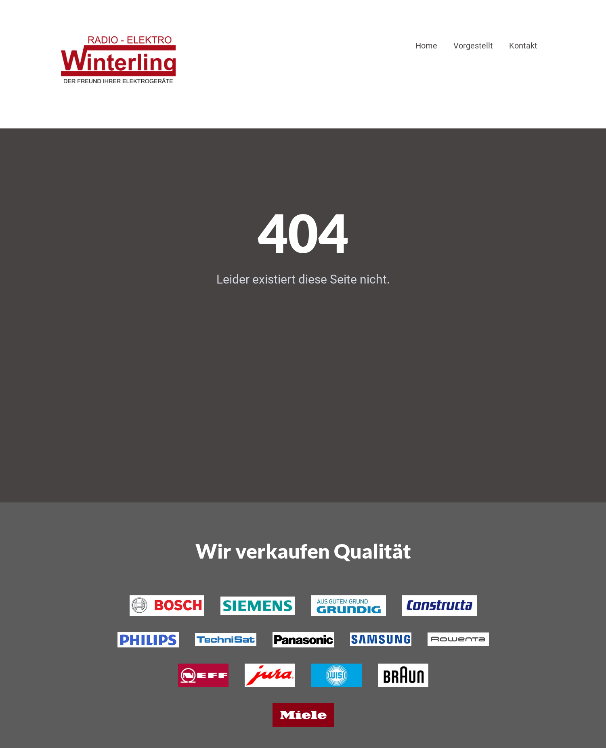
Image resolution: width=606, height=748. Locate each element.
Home (426, 45)
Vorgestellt (473, 45)
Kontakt (523, 45)
